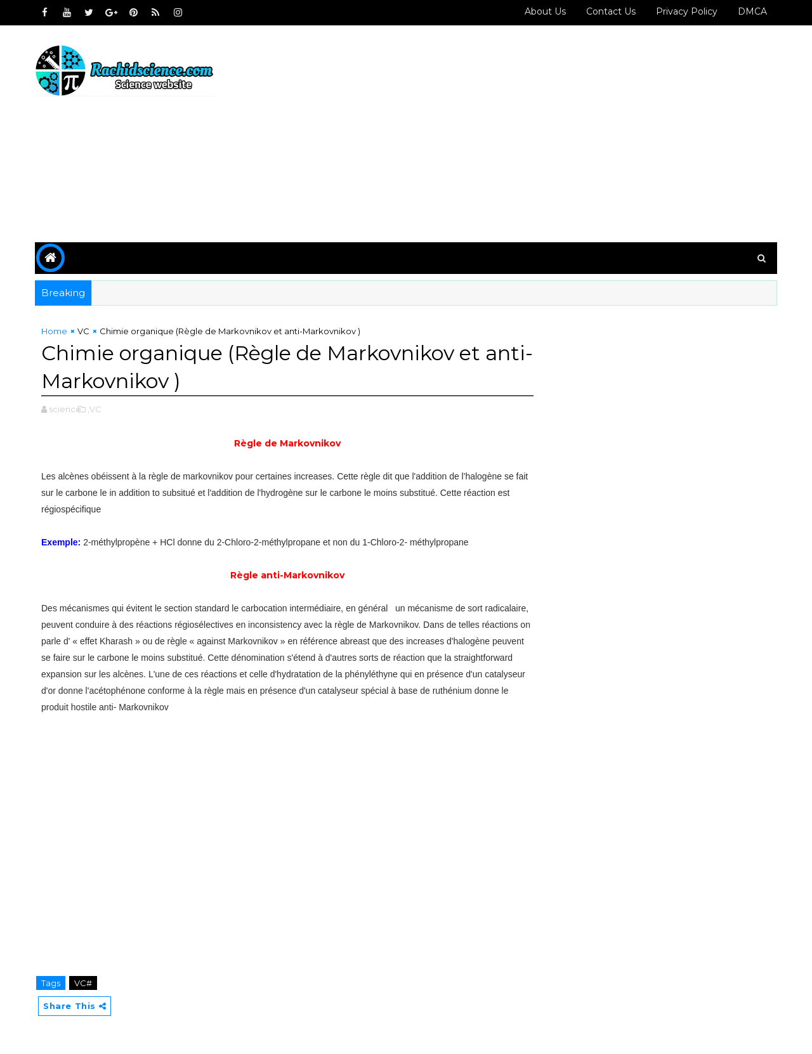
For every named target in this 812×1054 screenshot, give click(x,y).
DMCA (752, 11)
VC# (83, 983)
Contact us (611, 11)
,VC (95, 409)
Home (54, 331)
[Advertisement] (545, 134)
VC (83, 331)
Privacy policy (686, 11)
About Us (545, 11)
